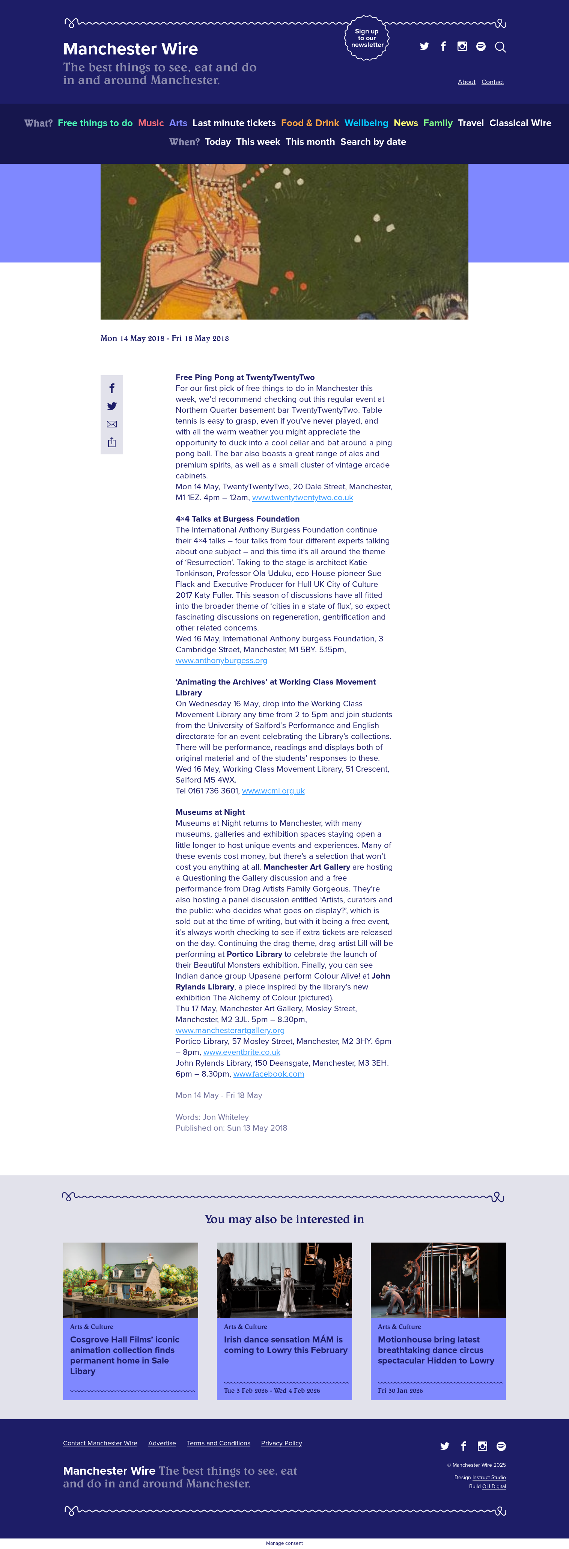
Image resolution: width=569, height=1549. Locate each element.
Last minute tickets (234, 123)
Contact (493, 82)
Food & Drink (310, 123)
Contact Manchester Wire (100, 1443)
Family (438, 123)
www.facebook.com (268, 1074)
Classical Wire (520, 123)
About (467, 82)
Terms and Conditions (218, 1443)
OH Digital (494, 1486)
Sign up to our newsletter (367, 38)
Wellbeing (366, 123)
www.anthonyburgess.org (222, 661)
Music (151, 123)
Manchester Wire (130, 49)
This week (258, 142)
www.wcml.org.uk (273, 791)
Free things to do (95, 123)
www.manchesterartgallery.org (230, 1031)
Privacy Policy (281, 1443)
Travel (471, 123)
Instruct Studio (489, 1477)
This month (310, 142)
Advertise (162, 1443)
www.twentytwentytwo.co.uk (302, 498)
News (406, 123)
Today (218, 142)
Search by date (373, 142)
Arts (178, 123)
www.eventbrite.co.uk (241, 1052)
